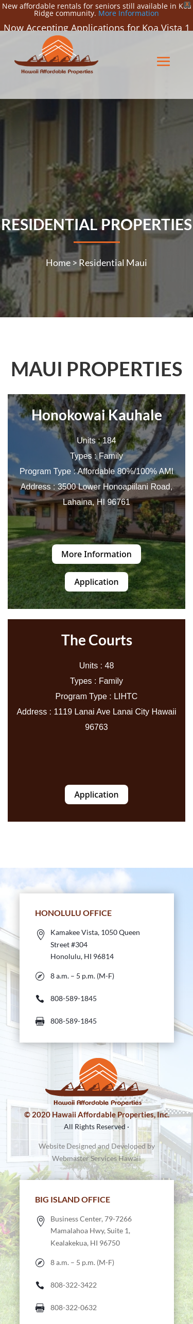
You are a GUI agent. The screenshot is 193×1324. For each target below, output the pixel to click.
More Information (128, 13)
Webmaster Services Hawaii (96, 1147)
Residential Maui (113, 251)
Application (96, 571)
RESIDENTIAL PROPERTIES (96, 212)
